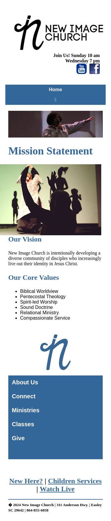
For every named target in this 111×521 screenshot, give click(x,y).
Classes (23, 424)
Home (55, 89)
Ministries (25, 410)
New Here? (26, 481)
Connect (24, 396)
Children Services (75, 481)
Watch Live (57, 489)
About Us (25, 382)
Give (18, 438)
